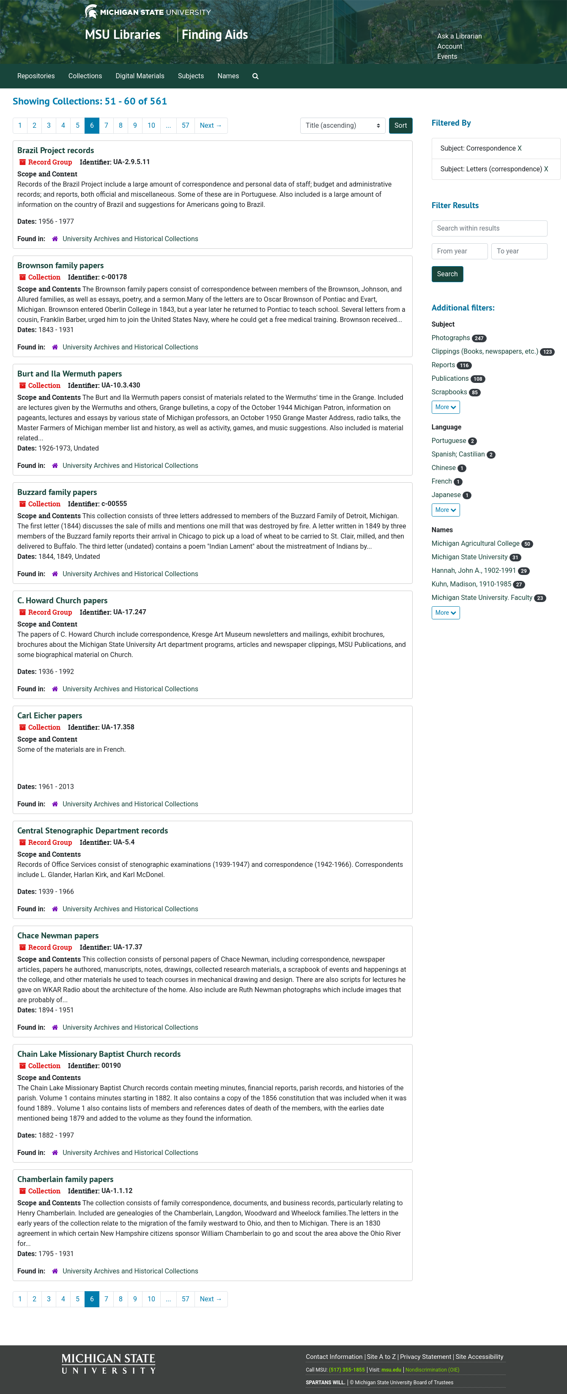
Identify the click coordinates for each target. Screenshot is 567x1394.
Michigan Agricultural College (476, 543)
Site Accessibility (479, 1357)
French (443, 481)
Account (449, 46)
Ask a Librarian (459, 36)
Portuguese (450, 441)
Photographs (452, 338)
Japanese (447, 495)
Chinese (444, 468)
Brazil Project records (55, 150)
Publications (451, 378)
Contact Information (334, 1357)
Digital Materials (139, 76)
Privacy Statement (425, 1357)
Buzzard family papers (57, 492)
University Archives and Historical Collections (130, 239)
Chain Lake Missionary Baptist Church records (99, 1053)
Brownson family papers (60, 265)
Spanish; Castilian (459, 454)
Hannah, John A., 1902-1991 (475, 570)
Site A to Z (381, 1357)
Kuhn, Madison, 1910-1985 (472, 584)
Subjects (191, 76)
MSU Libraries (123, 34)
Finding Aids (215, 34)
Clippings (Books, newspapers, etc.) (486, 351)
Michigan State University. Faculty (483, 598)
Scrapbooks (450, 392)
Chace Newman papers (58, 935)
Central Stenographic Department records (92, 830)
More (446, 407)
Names (228, 76)
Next (211, 125)
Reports (444, 365)
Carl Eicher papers (49, 715)
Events (447, 56)
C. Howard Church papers (62, 600)
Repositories (36, 76)
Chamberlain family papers (65, 1179)
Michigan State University (470, 557)
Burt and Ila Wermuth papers (69, 373)
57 (185, 125)
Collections (85, 76)
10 (151, 125)
